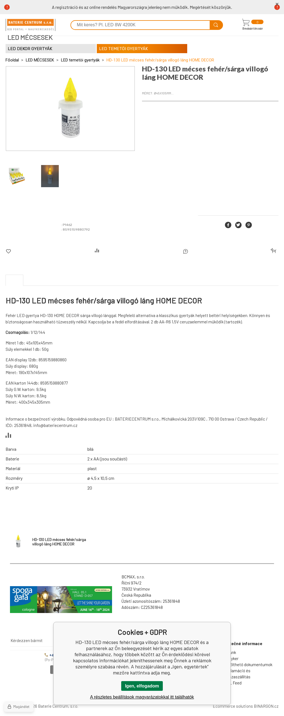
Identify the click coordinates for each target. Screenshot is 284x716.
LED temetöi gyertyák (80, 60)
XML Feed (233, 682)
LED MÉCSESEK (40, 60)
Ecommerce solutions (233, 706)
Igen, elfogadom (142, 686)
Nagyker (231, 658)
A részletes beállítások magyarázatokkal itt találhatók (142, 697)
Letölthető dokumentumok (248, 664)
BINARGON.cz (266, 706)
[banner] (30, 25)
